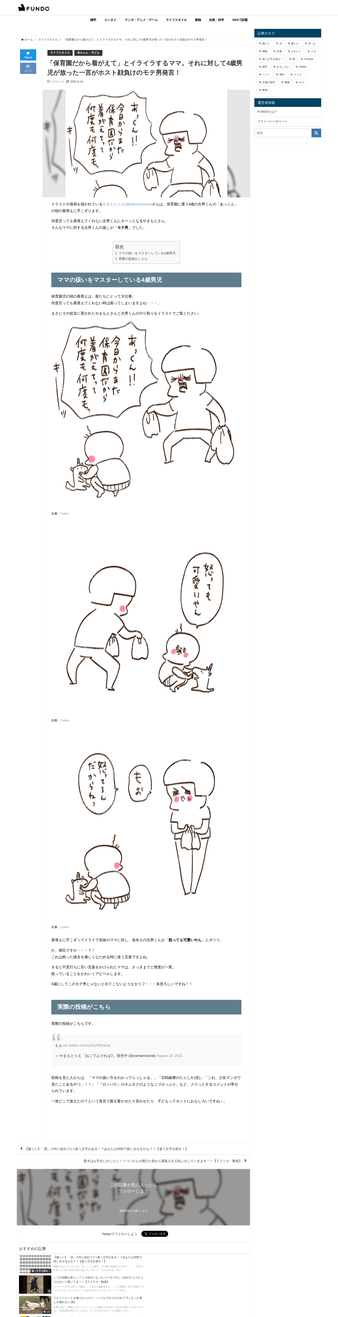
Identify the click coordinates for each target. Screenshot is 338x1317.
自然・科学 (216, 19)
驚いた (295, 43)
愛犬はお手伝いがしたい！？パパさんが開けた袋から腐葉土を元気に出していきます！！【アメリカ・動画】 (157, 1161)
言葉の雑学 (268, 82)
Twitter (64, 513)
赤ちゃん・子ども (88, 52)
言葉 (279, 51)
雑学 (93, 19)
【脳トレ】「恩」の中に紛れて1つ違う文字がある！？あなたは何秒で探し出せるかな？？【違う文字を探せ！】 (112, 1149)
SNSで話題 (240, 19)
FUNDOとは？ (267, 111)
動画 (265, 90)
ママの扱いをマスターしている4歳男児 (147, 253)
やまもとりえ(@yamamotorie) (127, 204)
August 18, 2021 (170, 1055)
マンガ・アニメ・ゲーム (141, 19)
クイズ (298, 74)
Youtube (309, 59)
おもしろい (283, 67)
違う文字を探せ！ (272, 59)
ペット (266, 74)
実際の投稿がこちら (133, 258)
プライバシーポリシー (272, 121)
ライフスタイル (176, 19)
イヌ (313, 51)
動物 (198, 19)
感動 (265, 51)
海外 (282, 74)
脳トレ (266, 43)
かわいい (296, 51)
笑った (312, 43)
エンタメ (110, 19)
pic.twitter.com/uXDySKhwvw (86, 1045)
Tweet (28, 54)
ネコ (301, 82)
